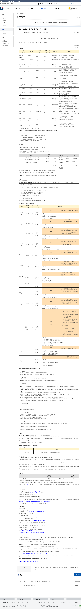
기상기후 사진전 (5, 43)
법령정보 (4, 40)
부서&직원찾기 (63, 602)
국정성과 (4, 25)
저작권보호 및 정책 (30, 602)
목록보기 (78, 574)
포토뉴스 (4, 18)
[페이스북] (18, 575)
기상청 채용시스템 (5, 33)
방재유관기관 (20, 599)
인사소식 (4, 22)
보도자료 (4, 20)
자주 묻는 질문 (20, 602)
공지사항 (4, 17)
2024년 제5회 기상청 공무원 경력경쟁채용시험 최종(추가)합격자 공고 (52, 581)
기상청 (4, 8)
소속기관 (3, 599)
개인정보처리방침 (5, 602)
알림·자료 (21, 13)
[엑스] (21, 575)
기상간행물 (4, 41)
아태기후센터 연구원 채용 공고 (52, 586)
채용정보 (4, 32)
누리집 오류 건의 (46, 602)
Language (78, 3)
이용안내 (13, 602)
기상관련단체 (53, 599)
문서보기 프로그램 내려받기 (74, 602)
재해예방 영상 (5, 45)
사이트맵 (74, 3)
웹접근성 (38, 602)
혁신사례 (4, 24)
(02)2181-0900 (23, 606)
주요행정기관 (37, 599)
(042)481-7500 (29, 605)
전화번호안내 (55, 602)
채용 (25, 13)
